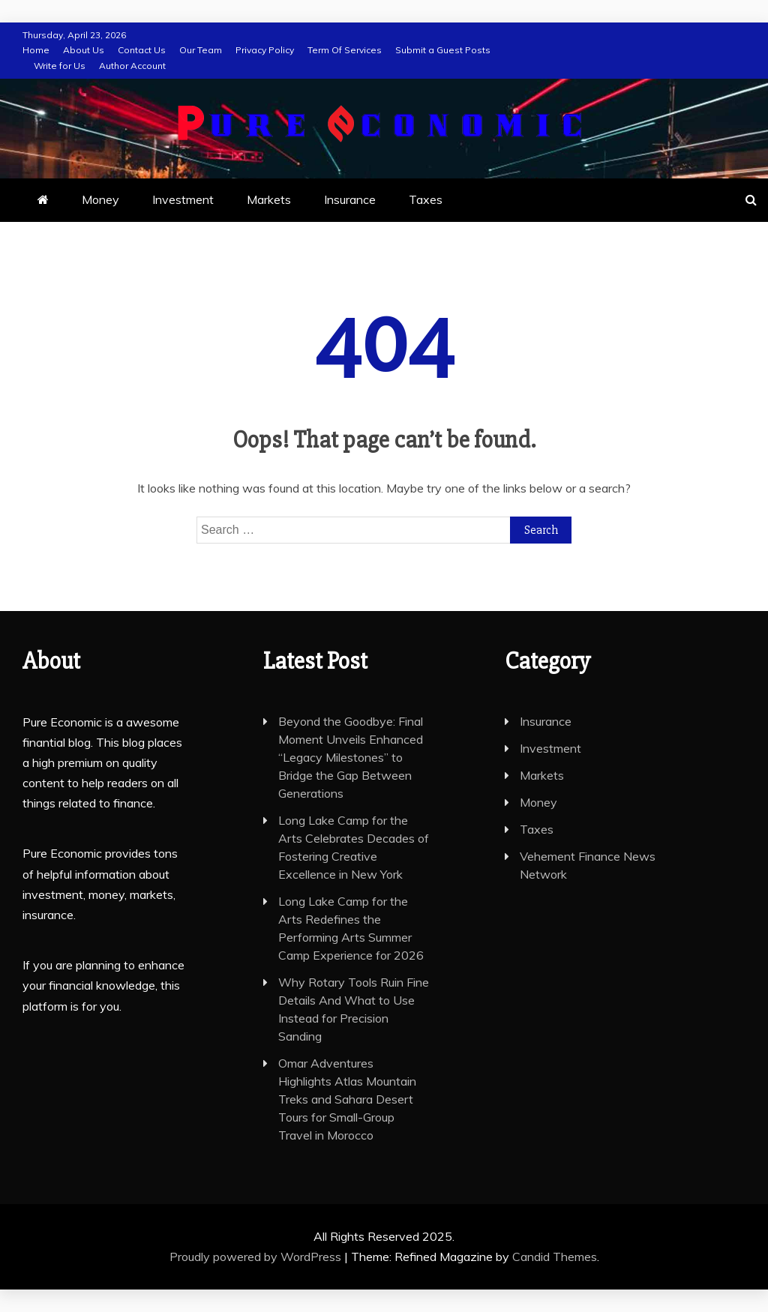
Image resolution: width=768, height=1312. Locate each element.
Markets (269, 199)
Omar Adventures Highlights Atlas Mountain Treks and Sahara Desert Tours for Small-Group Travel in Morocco (347, 1099)
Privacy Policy (265, 49)
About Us (83, 49)
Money (100, 199)
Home (36, 49)
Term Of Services (345, 49)
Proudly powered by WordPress (257, 1256)
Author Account (132, 65)
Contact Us (142, 49)
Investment (183, 199)
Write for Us (60, 65)
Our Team (200, 49)
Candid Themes (554, 1256)
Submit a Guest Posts (442, 49)
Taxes (425, 199)
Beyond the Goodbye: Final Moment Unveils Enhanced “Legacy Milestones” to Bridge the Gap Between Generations (350, 757)
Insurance (350, 199)
